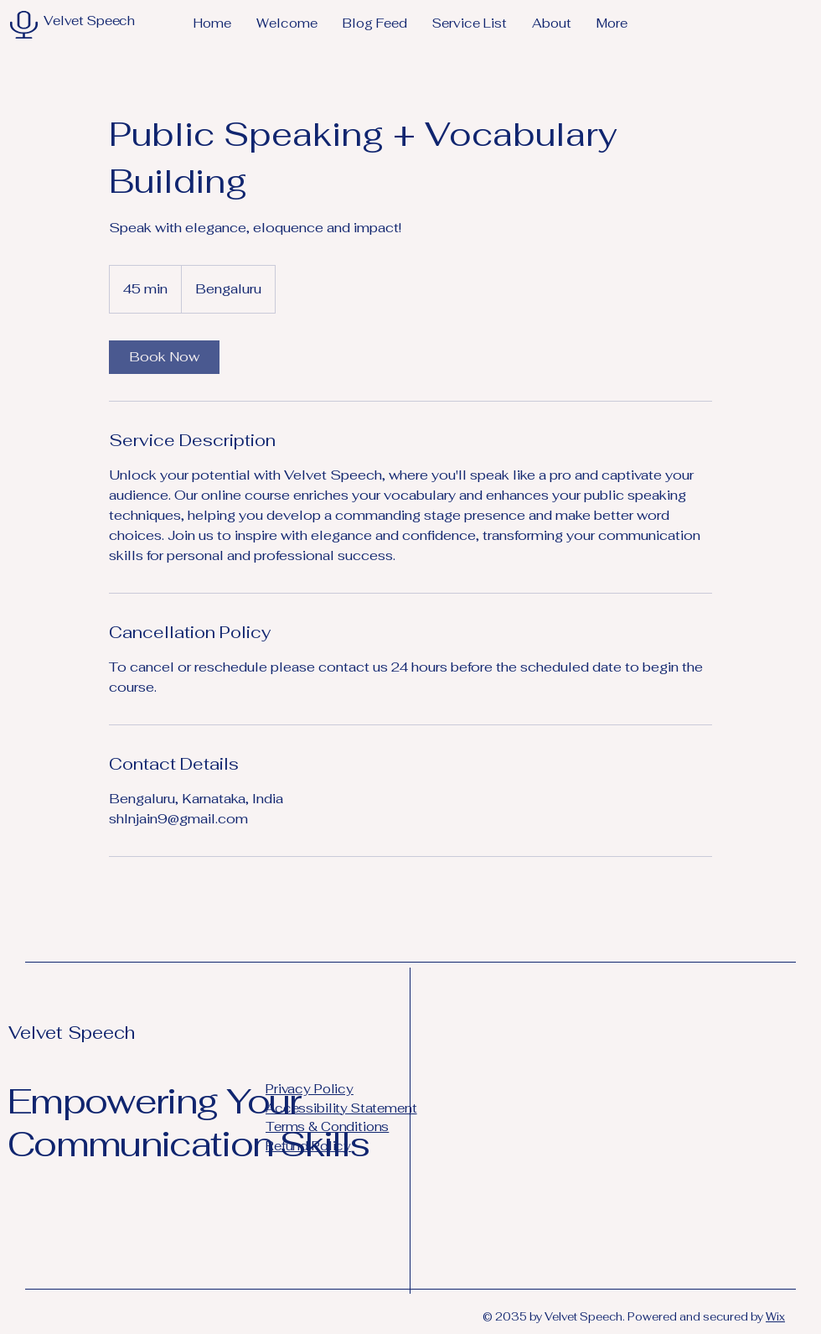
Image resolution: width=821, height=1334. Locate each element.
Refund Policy (308, 1146)
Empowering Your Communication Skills (188, 1121)
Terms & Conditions (327, 1126)
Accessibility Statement (341, 1108)
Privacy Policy (310, 1089)
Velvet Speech (71, 1032)
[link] (164, 357)
